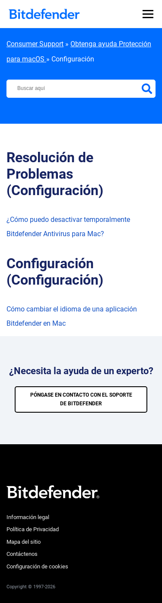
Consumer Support (35, 44)
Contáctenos (22, 554)
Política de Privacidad (32, 529)
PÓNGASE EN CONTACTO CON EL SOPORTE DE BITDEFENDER (81, 399)
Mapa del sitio (23, 542)
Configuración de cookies (37, 566)
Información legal (27, 517)
